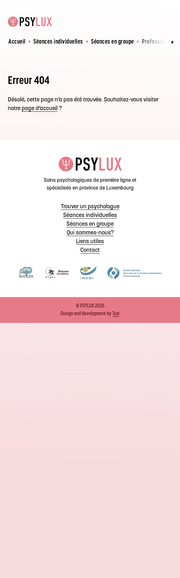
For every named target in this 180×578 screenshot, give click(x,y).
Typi (115, 313)
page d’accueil (40, 109)
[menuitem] (17, 42)
